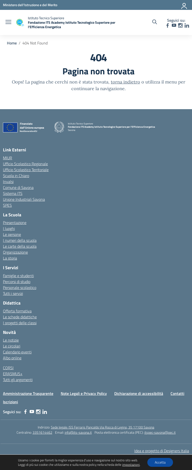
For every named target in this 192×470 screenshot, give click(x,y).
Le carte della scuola (20, 246)
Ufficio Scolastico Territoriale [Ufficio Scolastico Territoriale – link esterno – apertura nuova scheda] (26, 170)
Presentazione (14, 222)
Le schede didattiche (20, 317)
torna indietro (125, 82)
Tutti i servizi (13, 293)
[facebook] (167, 25)
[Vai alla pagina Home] (12, 43)
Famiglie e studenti (18, 276)
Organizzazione (15, 252)
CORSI (8, 368)
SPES (7, 205)
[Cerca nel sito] (154, 22)
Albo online (12, 358)
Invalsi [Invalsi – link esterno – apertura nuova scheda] (8, 181)
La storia (10, 258)
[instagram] (180, 25)
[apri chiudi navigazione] (8, 22)
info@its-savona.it (78, 432)
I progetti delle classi (20, 323)
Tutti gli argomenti (18, 380)
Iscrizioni (10, 402)
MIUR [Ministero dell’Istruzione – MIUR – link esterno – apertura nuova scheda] (7, 158)
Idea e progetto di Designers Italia (161, 451)
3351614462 (42, 432)
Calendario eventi (17, 352)
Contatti (177, 393)
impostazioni (131, 464)
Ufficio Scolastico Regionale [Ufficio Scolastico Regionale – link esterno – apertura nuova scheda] (25, 164)
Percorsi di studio (16, 282)
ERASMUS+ (12, 374)
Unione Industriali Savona (24, 199)
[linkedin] (187, 25)
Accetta (160, 462)
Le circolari (11, 346)
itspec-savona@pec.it (160, 432)
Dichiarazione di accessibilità (138, 393)
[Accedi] (184, 5)
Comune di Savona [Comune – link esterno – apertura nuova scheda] (18, 187)
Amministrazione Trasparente (28, 393)
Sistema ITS (12, 193)
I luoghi (9, 228)
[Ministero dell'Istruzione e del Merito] (30, 4)
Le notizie (11, 340)
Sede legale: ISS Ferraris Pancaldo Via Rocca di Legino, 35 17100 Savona (102, 427)
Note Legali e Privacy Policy (84, 393)
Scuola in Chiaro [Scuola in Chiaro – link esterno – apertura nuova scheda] (16, 176)
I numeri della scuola (20, 240)
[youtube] (174, 25)
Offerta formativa (17, 311)
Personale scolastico (19, 287)
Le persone (12, 234)
